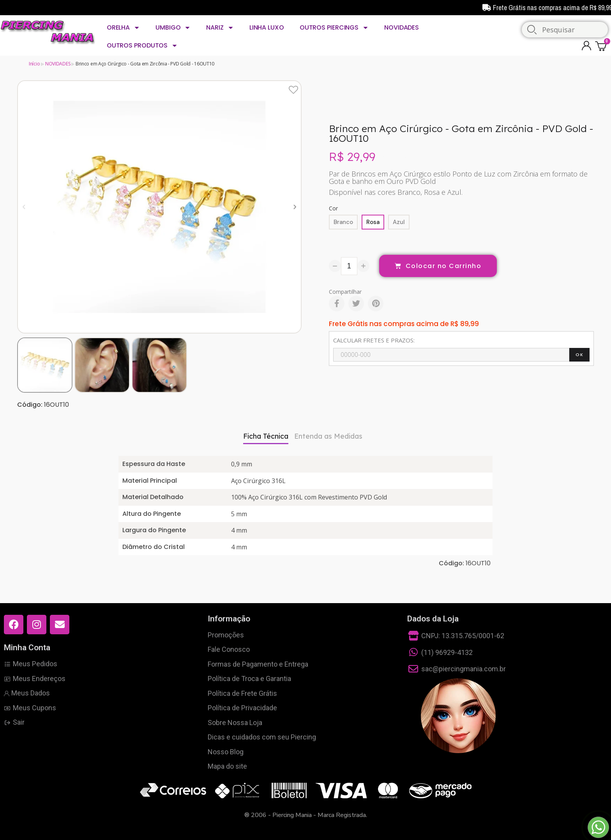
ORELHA (123, 28)
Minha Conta (27, 647)
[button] (24, 207)
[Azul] (399, 222)
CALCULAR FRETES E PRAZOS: (374, 340)
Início (34, 63)
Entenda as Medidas (328, 436)
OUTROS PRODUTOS (142, 46)
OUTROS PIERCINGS (334, 28)
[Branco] (343, 222)
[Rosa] (373, 222)
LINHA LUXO (266, 27)
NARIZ (219, 28)
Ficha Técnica (265, 436)
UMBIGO (173, 28)
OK (579, 354)
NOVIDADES (401, 27)
